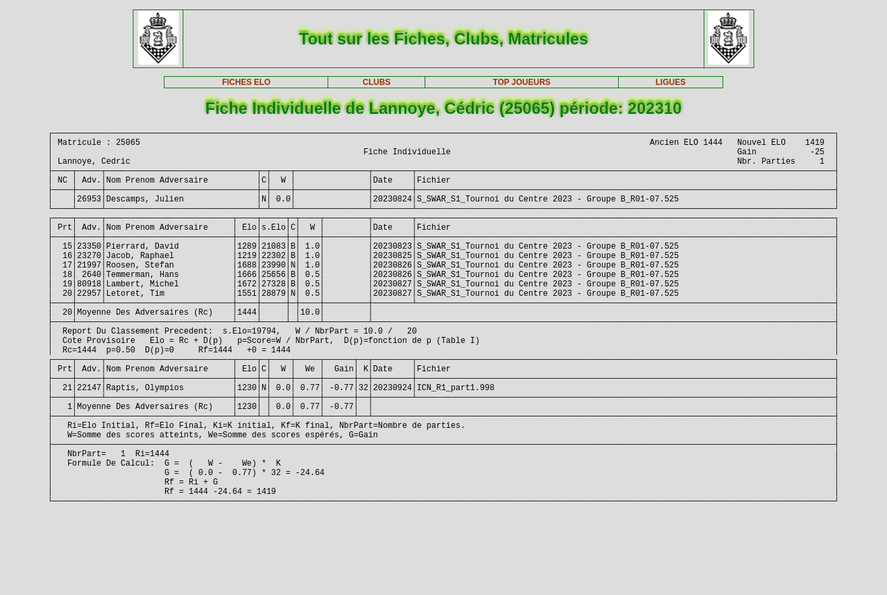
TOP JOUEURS (522, 82)
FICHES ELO (246, 82)
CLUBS (376, 82)
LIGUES (670, 82)
